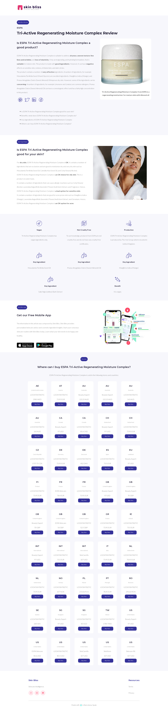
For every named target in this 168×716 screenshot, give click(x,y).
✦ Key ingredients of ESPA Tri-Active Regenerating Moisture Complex (45, 120)
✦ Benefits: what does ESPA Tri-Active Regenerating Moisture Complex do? (47, 116)
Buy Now (37, 404)
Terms (131, 686)
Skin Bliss (33, 680)
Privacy (131, 693)
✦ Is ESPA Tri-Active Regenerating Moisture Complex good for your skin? (46, 111)
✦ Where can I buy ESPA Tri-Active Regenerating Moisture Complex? (45, 124)
